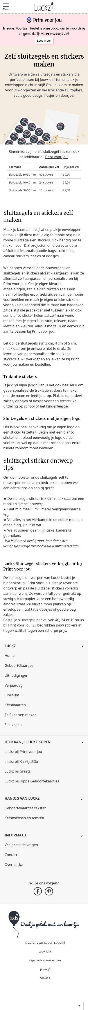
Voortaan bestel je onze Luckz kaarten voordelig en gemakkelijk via (44, 31)
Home (10, 655)
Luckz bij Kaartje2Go (21, 761)
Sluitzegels (13, 724)
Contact (11, 854)
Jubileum (12, 695)
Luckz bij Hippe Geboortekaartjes (32, 781)
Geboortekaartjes (19, 665)
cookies (45, 978)
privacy (45, 969)
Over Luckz (14, 864)
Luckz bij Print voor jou (23, 751)
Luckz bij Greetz (18, 771)
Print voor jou (56, 156)
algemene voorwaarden (45, 960)
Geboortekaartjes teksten (26, 808)
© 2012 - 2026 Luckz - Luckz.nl (45, 943)
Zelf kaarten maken (20, 714)
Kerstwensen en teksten (24, 817)
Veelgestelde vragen (21, 844)
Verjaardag (14, 685)
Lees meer (44, 41)
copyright (45, 951)
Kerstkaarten (15, 704)
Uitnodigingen (16, 675)
